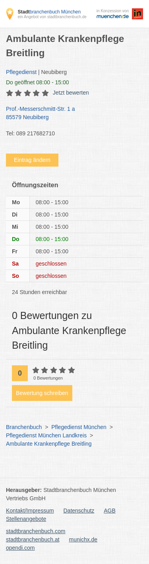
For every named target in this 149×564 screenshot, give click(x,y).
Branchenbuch (24, 427)
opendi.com (20, 548)
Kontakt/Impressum (30, 510)
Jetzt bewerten (71, 92)
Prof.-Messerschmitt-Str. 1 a (70, 114)
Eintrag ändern (32, 160)
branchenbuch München (49, 12)
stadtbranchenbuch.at (33, 539)
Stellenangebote (26, 519)
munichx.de (83, 539)
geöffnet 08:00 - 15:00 (37, 82)
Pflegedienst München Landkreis (46, 435)
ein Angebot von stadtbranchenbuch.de (51, 17)
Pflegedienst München (78, 427)
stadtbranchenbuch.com (35, 531)
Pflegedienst (21, 72)
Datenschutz (79, 510)
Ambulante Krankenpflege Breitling (49, 444)
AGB (110, 510)
